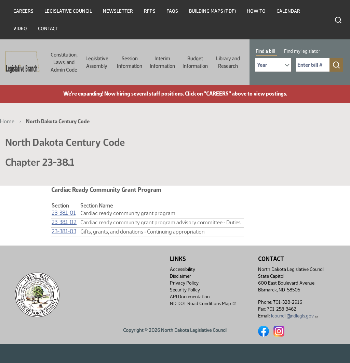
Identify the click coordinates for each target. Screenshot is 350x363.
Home (7, 121)
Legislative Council (68, 11)
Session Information (129, 62)
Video (20, 29)
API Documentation (190, 297)
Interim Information (162, 62)
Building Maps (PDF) (212, 11)
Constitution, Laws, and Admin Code (64, 62)
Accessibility (182, 269)
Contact (48, 29)
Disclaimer (180, 276)
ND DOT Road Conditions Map (203, 303)
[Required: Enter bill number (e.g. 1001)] (313, 65)
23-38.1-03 (64, 231)
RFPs (150, 11)
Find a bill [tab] (265, 51)
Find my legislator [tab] (302, 51)
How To (256, 11)
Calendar (288, 11)
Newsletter (118, 11)
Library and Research (228, 62)
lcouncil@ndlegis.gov (295, 316)
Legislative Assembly (96, 62)
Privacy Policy (184, 283)
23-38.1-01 (64, 213)
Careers (23, 11)
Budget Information (195, 62)
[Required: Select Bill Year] (273, 65)
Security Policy (185, 290)
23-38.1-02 (64, 222)
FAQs (172, 11)
